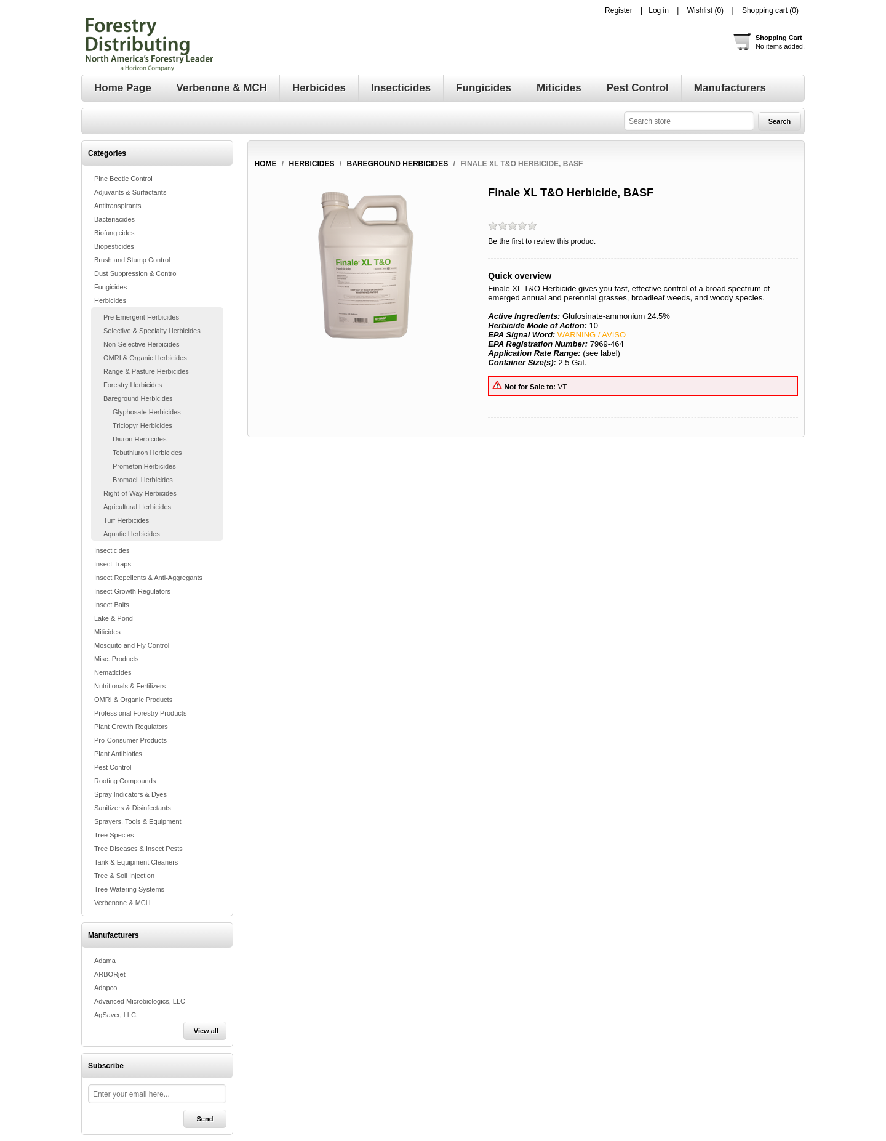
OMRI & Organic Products (133, 699)
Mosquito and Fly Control (131, 645)
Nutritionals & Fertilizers (130, 686)
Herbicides (110, 300)
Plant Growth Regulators (131, 726)
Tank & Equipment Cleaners (136, 862)
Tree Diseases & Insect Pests (138, 848)
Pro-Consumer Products (130, 740)
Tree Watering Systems (129, 889)
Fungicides (110, 287)
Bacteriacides (114, 219)
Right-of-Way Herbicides (140, 493)
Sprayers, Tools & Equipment (138, 821)
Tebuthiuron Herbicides (147, 452)
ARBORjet (110, 974)
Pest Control (113, 767)
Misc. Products (116, 659)
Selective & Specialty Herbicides (152, 330)
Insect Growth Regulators (132, 591)
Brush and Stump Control (132, 260)
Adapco (105, 987)
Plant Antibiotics (118, 753)
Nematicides (113, 672)
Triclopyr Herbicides (142, 425)
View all (206, 1030)
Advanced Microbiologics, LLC (139, 1001)
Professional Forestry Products (140, 713)
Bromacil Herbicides (143, 479)
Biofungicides (114, 232)
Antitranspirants (117, 205)
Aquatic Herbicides (131, 534)
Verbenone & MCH (122, 902)
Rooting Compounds (125, 780)
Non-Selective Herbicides (141, 344)
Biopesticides (114, 246)
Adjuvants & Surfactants (130, 192)
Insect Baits (111, 604)
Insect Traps (112, 564)
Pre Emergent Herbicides (141, 317)
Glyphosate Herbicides (147, 412)
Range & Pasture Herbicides (146, 371)
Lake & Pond (113, 618)
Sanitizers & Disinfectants (132, 808)
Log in (659, 10)
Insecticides (111, 550)
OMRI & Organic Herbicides (145, 357)
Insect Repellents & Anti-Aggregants (148, 577)
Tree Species (114, 835)
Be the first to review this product (541, 241)
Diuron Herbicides (139, 439)
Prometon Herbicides (144, 466)
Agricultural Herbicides (137, 506)
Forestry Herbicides (132, 385)
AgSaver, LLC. (116, 1014)
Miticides (107, 631)
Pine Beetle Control (123, 178)
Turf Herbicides (126, 520)
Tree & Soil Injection (124, 875)
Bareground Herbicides (138, 398)
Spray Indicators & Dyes (130, 794)
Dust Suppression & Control (136, 273)
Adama (105, 960)
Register (619, 10)
